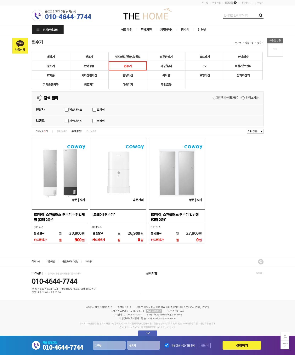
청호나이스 (73, 110)
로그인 (205, 3)
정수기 (185, 29)
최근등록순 (91, 131)
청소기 (51, 66)
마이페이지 (246, 3)
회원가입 (216, 3)
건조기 (89, 57)
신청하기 (242, 345)
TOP (285, 338)
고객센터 (259, 3)
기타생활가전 (89, 75)
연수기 (260, 43)
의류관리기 (166, 57)
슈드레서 (205, 57)
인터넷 (202, 29)
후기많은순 (77, 131)
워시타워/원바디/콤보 (127, 57)
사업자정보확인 (154, 311)
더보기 (259, 273)
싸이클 (166, 75)
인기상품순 (62, 131)
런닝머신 (127, 75)
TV (204, 66)
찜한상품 (229, 3)
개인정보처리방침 (70, 261)
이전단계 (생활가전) (225, 98)
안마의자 (243, 57)
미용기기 (127, 84)
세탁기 (51, 57)
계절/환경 (166, 29)
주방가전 (146, 29)
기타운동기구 (50, 84)
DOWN (285, 344)
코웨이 (98, 110)
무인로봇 (166, 84)
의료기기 (89, 84)
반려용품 (89, 66)
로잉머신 (205, 75)
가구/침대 (166, 66)
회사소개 (36, 261)
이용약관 (51, 261)
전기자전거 (243, 75)
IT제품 (51, 75)
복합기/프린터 (243, 66)
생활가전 (126, 29)
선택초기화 (249, 98)
